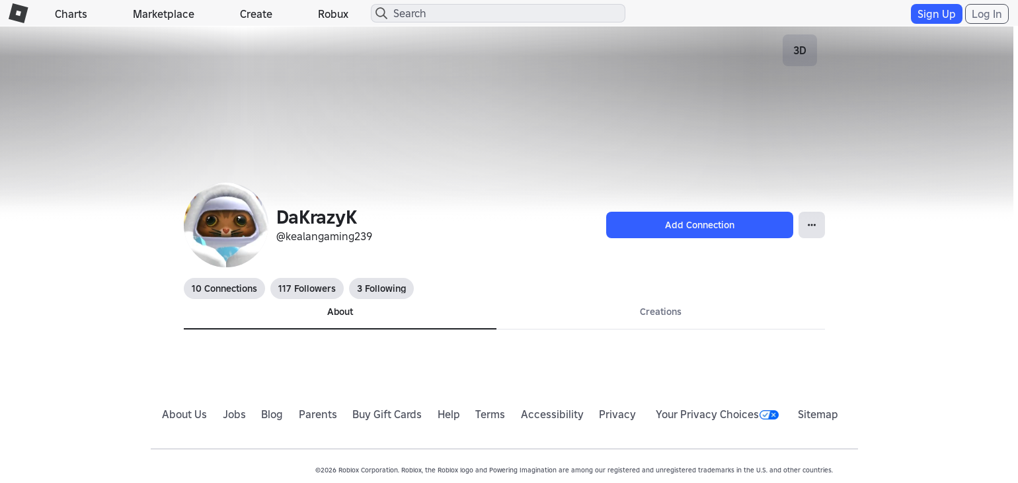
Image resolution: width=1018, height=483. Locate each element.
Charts (71, 14)
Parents (318, 414)
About (340, 312)
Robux (333, 14)
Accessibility (552, 414)
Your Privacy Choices (717, 414)
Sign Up (937, 14)
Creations (661, 312)
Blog (272, 414)
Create (256, 14)
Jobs (234, 414)
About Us (184, 414)
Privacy (617, 414)
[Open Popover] (812, 225)
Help (449, 414)
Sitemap (818, 414)
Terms (490, 414)
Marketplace (163, 14)
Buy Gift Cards (387, 414)
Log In (987, 14)
